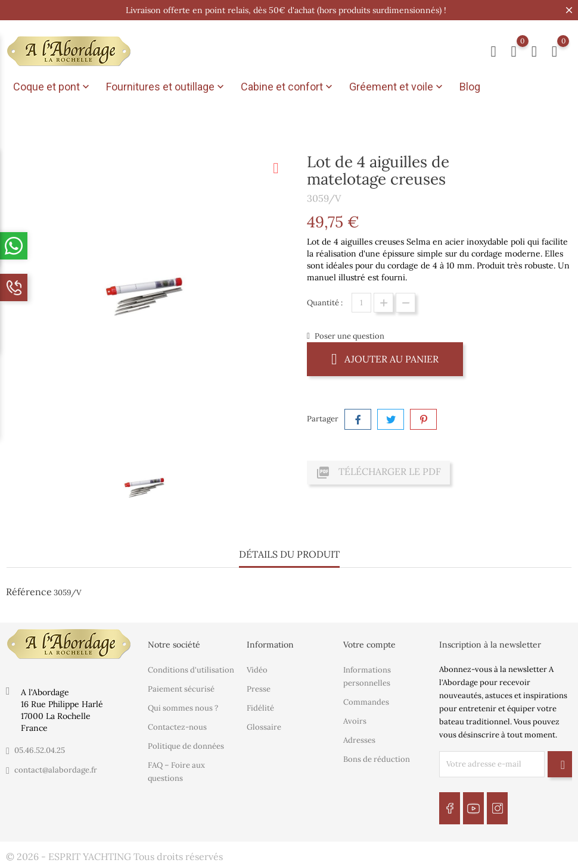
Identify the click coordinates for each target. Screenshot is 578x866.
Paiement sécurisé (181, 688)
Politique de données (186, 745)
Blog (469, 86)
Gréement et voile (397, 86)
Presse (259, 688)
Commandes (366, 701)
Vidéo (257, 669)
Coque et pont (52, 86)
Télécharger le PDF (378, 472)
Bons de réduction (376, 759)
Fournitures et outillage (166, 86)
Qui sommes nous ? (183, 707)
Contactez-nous (177, 726)
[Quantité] (361, 302)
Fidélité (260, 707)
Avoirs (354, 720)
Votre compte (369, 644)
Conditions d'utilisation (191, 669)
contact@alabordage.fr (55, 770)
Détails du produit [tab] (289, 554)
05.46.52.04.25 (39, 750)
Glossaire (264, 726)
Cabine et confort (288, 86)
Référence (29, 592)
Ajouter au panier (385, 358)
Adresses (359, 739)
